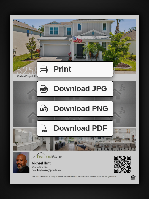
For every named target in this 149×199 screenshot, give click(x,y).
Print (54, 69)
